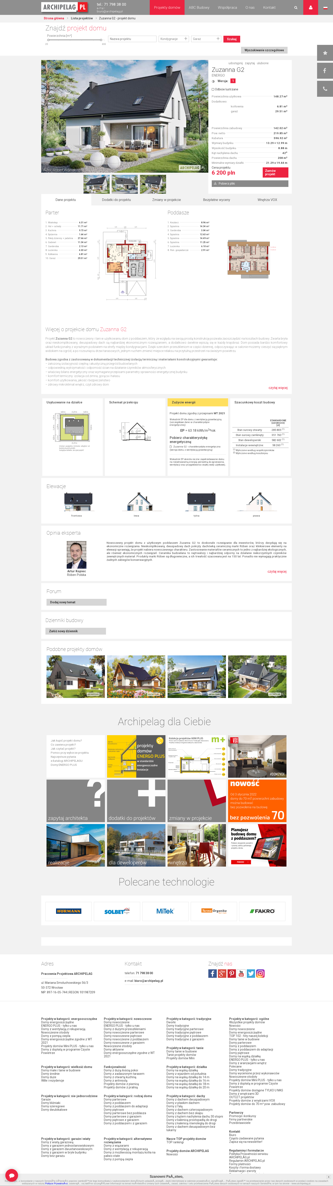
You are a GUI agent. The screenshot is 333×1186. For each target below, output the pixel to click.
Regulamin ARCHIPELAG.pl (247, 1160)
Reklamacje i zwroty (242, 1171)
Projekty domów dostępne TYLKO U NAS (256, 1090)
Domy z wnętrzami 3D (244, 1093)
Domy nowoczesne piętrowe (123, 1036)
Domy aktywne (114, 1049)
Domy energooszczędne (57, 1022)
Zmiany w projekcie (166, 200)
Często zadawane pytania (246, 1138)
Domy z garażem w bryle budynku (63, 1152)
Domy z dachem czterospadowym (189, 1109)
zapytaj (250, 63)
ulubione (263, 63)
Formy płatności (240, 1164)
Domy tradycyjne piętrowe (183, 1032)
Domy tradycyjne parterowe (185, 1029)
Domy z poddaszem (117, 1103)
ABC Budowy (199, 7)
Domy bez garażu (53, 1156)
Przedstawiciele (240, 1123)
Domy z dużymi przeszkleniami (125, 1029)
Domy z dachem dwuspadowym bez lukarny (190, 1128)
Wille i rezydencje (52, 1080)
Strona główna (54, 18)
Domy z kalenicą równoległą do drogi (191, 1123)
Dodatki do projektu (116, 200)
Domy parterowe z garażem (122, 1116)
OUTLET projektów (241, 1097)
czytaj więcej (278, 390)
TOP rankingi (175, 1142)
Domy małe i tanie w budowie (60, 1070)
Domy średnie (50, 1073)
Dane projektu (65, 200)
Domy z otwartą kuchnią (120, 1077)
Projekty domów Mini (180, 1058)
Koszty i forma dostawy (245, 1167)
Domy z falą (174, 1106)
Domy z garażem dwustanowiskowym (66, 1149)
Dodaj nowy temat (62, 602)
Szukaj (232, 39)
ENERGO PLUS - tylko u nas (59, 1025)
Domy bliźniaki (50, 1103)
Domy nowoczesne (117, 1022)
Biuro (232, 1135)
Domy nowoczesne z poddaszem (126, 1039)
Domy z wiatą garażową (57, 1142)
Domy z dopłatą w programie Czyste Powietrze (65, 1051)
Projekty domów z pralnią (121, 1087)
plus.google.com (222, 973)
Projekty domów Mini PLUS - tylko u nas (67, 1046)
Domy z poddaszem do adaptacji (126, 1106)
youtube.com (241, 973)
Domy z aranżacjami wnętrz (248, 1063)
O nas (250, 7)
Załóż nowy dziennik (63, 631)
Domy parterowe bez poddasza (125, 1113)
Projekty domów (167, 7)
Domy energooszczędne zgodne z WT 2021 (66, 1041)
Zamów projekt (270, 172)
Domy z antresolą (115, 1080)
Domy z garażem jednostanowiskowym (67, 1145)
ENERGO (218, 75)
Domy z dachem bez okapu (184, 1113)
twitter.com (251, 973)
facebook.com (212, 973)
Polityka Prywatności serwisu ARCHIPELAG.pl (248, 1155)
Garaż (197, 39)
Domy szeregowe (53, 1106)
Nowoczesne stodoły (55, 1032)
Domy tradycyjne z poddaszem (187, 1036)
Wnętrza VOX (267, 200)
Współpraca (227, 7)
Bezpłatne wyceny (216, 200)
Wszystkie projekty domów (247, 1022)
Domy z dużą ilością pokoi (121, 1070)
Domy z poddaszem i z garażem (125, 1123)
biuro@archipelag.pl (110, 11)
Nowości (172, 1154)
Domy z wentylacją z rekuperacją (63, 1029)
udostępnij (236, 63)
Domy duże (48, 1077)
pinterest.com (231, 973)
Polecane (235, 1066)
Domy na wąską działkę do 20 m (187, 1087)
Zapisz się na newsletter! (245, 1141)
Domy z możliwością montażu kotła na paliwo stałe (129, 1154)
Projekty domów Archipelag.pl (65, 7)
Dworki (171, 1022)
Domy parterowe (115, 1099)
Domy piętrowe (114, 1109)
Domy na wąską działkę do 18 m (187, 1084)
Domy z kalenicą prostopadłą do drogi (191, 1120)
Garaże (46, 1099)
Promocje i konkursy (242, 1116)
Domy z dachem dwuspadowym (188, 1099)
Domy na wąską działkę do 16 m (187, 1080)
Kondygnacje (169, 39)
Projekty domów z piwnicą (121, 1084)
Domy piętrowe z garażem (121, 1120)
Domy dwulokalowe (54, 1109)
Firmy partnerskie (241, 1119)
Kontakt (269, 7)
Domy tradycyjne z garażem (185, 1039)
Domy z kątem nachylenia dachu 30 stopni (194, 1116)
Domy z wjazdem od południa (186, 1073)
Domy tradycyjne (177, 1025)
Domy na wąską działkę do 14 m (187, 1077)
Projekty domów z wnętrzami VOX (252, 1100)
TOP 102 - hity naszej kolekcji (248, 1036)
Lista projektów (81, 18)
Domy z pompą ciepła (55, 1036)
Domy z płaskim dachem (183, 1103)
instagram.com (260, 973)
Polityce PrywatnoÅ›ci (56, 1183)
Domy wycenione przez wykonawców (254, 1073)
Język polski (325, 8)
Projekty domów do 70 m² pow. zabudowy (257, 1104)
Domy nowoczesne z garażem (124, 1042)
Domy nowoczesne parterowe (124, 1032)
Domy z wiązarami (116, 1145)
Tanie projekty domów (181, 1054)
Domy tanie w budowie (181, 1051)
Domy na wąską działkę (182, 1070)
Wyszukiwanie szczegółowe (264, 50)
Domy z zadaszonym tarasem (124, 1073)
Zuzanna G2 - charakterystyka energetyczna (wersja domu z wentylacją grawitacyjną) (195, 448)
